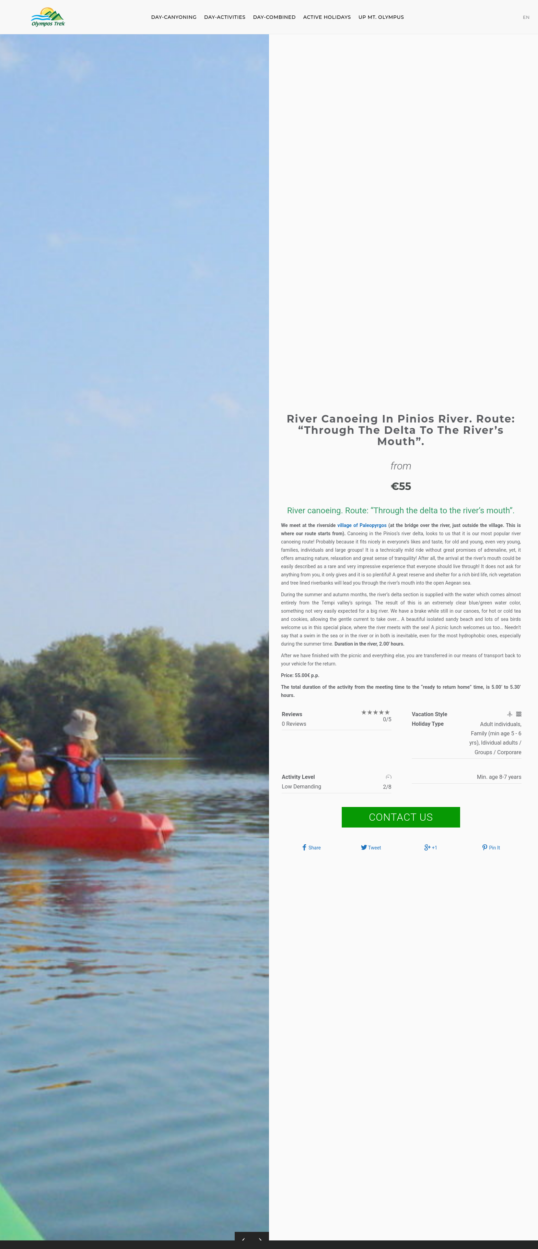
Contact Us (401, 817)
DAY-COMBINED (274, 17)
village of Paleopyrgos (363, 525)
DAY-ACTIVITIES (224, 17)
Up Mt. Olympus (381, 17)
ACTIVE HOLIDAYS (327, 17)
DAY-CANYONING (174, 17)
